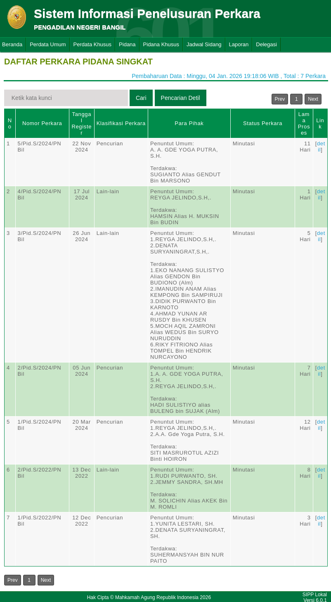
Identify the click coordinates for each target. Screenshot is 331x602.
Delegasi (266, 44)
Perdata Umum (48, 44)
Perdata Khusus (92, 44)
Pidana (127, 44)
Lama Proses (304, 123)
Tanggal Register (81, 123)
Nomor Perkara (42, 123)
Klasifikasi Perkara (121, 123)
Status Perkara (262, 123)
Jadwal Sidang (204, 44)
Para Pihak (189, 123)
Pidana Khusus (161, 44)
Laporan (239, 44)
